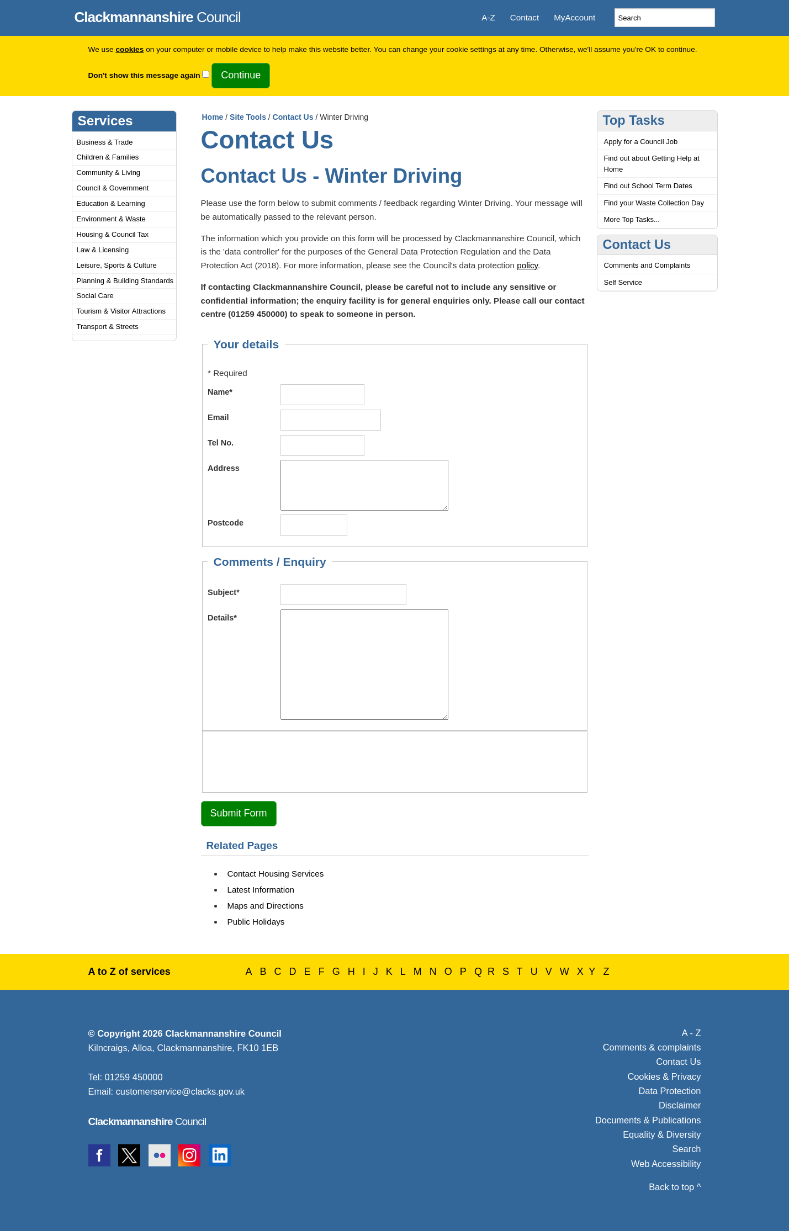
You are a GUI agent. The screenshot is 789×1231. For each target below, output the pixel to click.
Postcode (225, 522)
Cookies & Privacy (664, 1076)
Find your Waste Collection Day (654, 203)
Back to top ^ (675, 1187)
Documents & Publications (648, 1120)
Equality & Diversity (662, 1134)
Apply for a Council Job (641, 141)
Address (224, 468)
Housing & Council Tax (113, 234)
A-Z (488, 17)
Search (686, 1149)
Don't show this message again (144, 75)
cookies (129, 49)
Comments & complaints (652, 1047)
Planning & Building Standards (125, 281)
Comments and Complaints (647, 265)
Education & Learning (111, 203)
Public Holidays (256, 921)
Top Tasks (634, 120)
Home (213, 117)
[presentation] (291, 760)
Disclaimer (680, 1105)
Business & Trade (105, 142)
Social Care (95, 295)
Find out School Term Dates (648, 186)
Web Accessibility (666, 1164)
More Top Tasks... (632, 219)
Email (218, 417)
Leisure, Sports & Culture (117, 265)
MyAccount (574, 17)
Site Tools (248, 117)
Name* (220, 392)
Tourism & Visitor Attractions (121, 311)
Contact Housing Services (275, 873)
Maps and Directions (265, 905)
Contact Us (293, 117)
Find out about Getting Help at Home (652, 163)
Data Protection (669, 1091)
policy (527, 265)
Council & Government (113, 188)
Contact (524, 17)
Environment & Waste (111, 219)
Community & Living (109, 172)
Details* (222, 617)
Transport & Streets (108, 326)
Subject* (224, 592)
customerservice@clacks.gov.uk (180, 1091)
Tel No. (221, 442)
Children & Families (108, 157)
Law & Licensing (103, 250)
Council (158, 15)
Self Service (623, 282)
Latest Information (261, 889)
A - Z (691, 1033)
